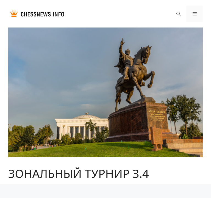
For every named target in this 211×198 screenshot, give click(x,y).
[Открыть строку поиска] (178, 14)
